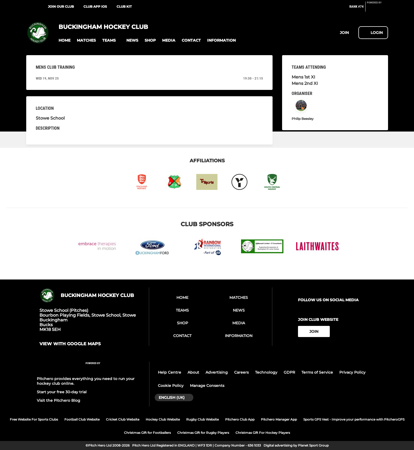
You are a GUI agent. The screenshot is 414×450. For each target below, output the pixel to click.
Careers (241, 372)
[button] (64, 40)
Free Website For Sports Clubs (34, 419)
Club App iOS (95, 6)
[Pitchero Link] (377, 9)
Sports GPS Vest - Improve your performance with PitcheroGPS (353, 419)
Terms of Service (317, 372)
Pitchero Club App (240, 419)
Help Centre (169, 372)
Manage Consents (207, 385)
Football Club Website (82, 419)
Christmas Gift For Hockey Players (262, 433)
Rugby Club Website (202, 419)
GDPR (289, 372)
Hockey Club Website (163, 419)
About (193, 372)
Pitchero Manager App (279, 419)
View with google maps (70, 344)
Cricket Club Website (122, 419)
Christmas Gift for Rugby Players (203, 433)
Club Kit (124, 6)
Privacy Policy (352, 372)
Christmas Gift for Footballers (147, 433)
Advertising (217, 372)
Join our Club (61, 6)
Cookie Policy (171, 385)
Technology (266, 372)
